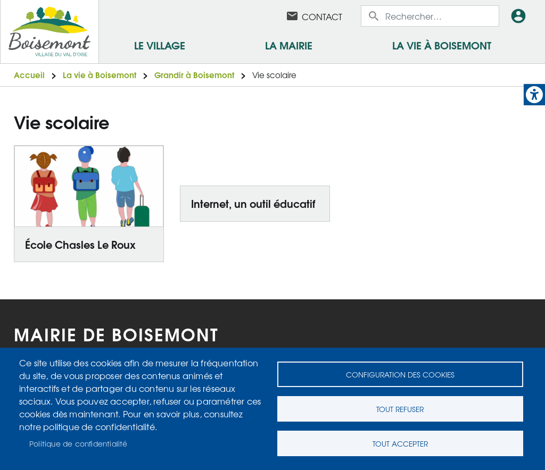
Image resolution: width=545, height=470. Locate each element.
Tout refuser (400, 409)
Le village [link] (159, 45)
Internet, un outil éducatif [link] (253, 203)
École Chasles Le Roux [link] (80, 244)
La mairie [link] (288, 45)
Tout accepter (400, 443)
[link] (534, 94)
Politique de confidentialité (78, 443)
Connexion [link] (520, 16)
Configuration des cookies (400, 374)
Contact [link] (322, 16)
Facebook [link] (264, 16)
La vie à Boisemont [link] (441, 45)
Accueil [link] (29, 75)
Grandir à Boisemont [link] (194, 75)
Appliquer (375, 16)
